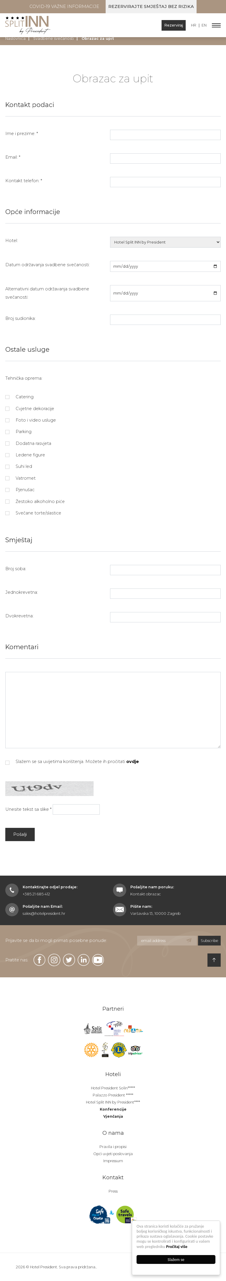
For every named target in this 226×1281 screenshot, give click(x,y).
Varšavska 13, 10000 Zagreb (155, 913)
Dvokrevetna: (19, 616)
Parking (18, 431)
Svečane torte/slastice (33, 513)
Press (113, 1191)
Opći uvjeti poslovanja (113, 1154)
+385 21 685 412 (36, 894)
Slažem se (176, 1259)
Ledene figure (25, 455)
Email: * (12, 157)
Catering (19, 396)
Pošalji (20, 834)
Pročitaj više (176, 1246)
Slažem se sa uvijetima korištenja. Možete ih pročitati (72, 762)
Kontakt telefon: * (23, 180)
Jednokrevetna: (21, 592)
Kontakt (113, 1177)
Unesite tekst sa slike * (28, 809)
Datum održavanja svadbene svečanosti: (47, 264)
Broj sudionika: (20, 318)
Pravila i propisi (113, 1146)
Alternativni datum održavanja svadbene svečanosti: (47, 293)
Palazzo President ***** (113, 1095)
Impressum (113, 1161)
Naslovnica (15, 38)
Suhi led (18, 466)
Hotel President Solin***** (113, 1088)
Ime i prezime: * (21, 133)
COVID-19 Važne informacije (64, 6)
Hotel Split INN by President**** (113, 1102)
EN (204, 25)
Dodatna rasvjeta (28, 443)
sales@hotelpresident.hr (44, 913)
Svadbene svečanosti (53, 38)
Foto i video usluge (30, 420)
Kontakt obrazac (145, 894)
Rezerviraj (173, 25)
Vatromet (20, 478)
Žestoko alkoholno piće (35, 501)
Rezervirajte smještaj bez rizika (151, 6)
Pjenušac (19, 489)
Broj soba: (15, 568)
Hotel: (11, 240)
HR (193, 25)
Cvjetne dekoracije (29, 408)
